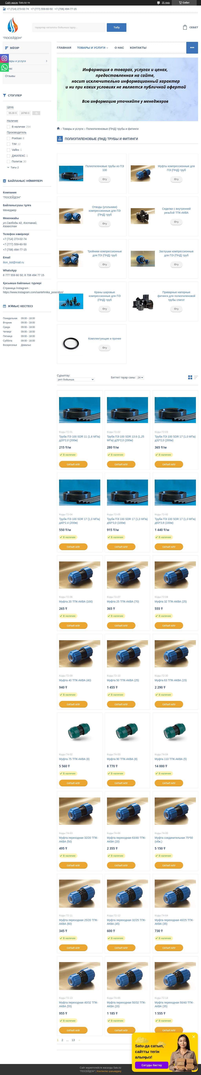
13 (73, 1040)
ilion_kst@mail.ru (13, 262)
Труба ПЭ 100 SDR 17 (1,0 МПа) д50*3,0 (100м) (127, 520)
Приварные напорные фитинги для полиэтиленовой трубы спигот (176, 296)
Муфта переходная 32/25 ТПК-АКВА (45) (126, 921)
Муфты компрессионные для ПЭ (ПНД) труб (176, 168)
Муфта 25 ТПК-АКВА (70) (123, 601)
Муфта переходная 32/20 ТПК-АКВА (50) (78, 839)
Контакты (138, 47)
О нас (8, 68)
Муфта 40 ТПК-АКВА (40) (75, 680)
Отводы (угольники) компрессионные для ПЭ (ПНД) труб (105, 210)
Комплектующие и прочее (104, 338)
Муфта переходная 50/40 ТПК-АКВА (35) (174, 1004)
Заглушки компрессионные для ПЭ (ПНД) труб (176, 253)
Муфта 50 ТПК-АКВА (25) (123, 680)
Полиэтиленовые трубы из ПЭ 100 (104, 168)
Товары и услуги (15, 61)
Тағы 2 (15, 167)
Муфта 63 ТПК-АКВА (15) (171, 680)
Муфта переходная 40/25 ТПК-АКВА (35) (174, 921)
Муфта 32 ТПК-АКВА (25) (171, 601)
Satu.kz (117, 1067)
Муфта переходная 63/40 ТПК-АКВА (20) (126, 839)
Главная (64, 47)
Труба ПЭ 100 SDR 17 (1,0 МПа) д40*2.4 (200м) (79, 520)
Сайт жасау (11, 2)
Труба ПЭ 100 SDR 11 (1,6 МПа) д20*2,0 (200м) (79, 438)
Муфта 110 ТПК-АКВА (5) (171, 759)
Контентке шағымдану (109, 1071)
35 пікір (166, 2)
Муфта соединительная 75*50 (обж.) (174, 839)
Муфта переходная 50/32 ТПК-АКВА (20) (126, 1004)
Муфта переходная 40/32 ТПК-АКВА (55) (78, 1004)
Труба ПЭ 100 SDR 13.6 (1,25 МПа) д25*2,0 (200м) (125, 438)
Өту (104, 179)
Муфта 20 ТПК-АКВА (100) (76, 601)
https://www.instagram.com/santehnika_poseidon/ (33, 292)
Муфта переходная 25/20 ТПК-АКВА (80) (78, 921)
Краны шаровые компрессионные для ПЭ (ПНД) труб (105, 296)
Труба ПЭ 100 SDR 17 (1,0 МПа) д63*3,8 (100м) (175, 520)
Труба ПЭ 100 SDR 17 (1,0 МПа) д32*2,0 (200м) (175, 438)
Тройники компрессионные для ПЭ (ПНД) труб (105, 253)
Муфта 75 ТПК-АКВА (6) (74, 759)
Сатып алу (73, 464)
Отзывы (10, 76)
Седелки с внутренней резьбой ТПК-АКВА (176, 210)
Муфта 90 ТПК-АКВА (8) (122, 759)
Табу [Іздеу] (117, 27)
